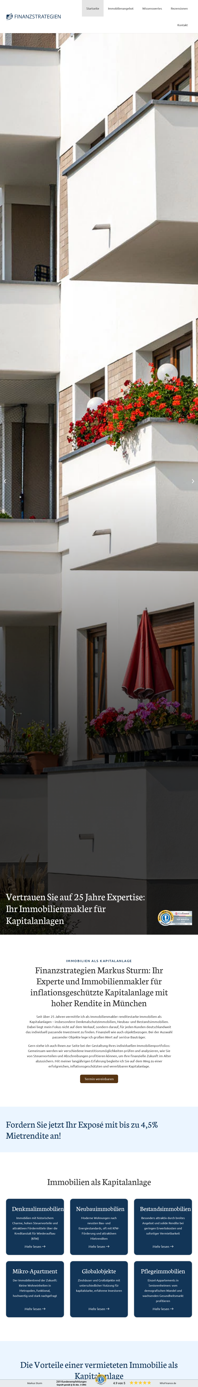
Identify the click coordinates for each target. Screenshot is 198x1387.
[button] (5, 481)
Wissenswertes (152, 8)
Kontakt (182, 25)
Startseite (92, 8)
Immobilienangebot (121, 8)
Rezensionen (179, 8)
